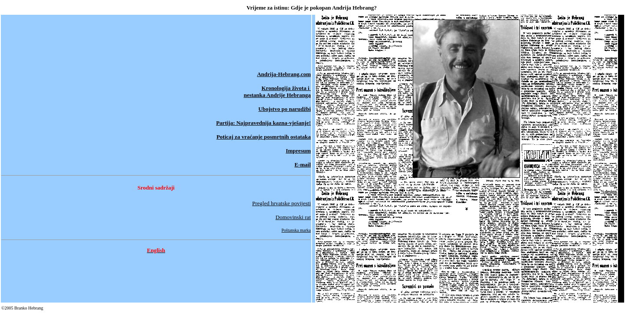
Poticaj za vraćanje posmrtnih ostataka (264, 136)
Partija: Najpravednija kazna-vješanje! (263, 123)
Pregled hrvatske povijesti (281, 203)
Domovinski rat (293, 217)
